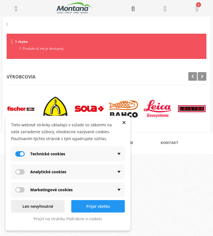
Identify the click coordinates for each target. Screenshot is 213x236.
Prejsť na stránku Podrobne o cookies (68, 218)
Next (202, 76)
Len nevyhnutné (37, 206)
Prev (192, 76)
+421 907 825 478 (181, 190)
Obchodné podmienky (134, 179)
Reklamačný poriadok (134, 188)
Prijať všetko (98, 206)
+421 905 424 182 (181, 183)
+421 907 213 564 (181, 198)
